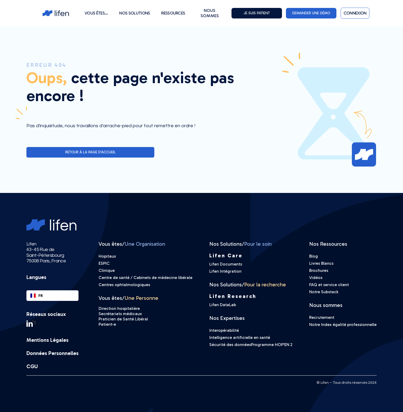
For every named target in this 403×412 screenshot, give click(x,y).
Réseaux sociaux (46, 314)
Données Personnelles (52, 353)
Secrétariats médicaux (120, 313)
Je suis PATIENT (257, 13)
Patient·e (107, 324)
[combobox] (52, 295)
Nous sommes (210, 13)
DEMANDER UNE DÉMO (311, 13)
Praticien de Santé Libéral (123, 318)
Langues (36, 277)
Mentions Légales (47, 340)
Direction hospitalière (119, 308)
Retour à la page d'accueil (90, 152)
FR (36, 295)
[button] (96, 13)
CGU (32, 366)
